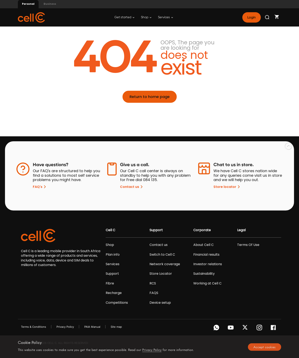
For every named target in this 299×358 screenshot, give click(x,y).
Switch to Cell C (162, 254)
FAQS (154, 293)
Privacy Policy (65, 326)
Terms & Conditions (33, 326)
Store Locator (161, 273)
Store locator (227, 186)
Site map (116, 326)
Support (112, 273)
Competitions (117, 302)
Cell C (110, 230)
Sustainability (204, 273)
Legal (241, 230)
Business (50, 4)
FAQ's (40, 186)
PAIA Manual (92, 326)
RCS (153, 283)
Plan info (113, 254)
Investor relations (207, 264)
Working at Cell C (207, 283)
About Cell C (203, 245)
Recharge (114, 293)
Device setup (160, 302)
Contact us (132, 186)
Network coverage (165, 264)
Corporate (202, 230)
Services (165, 17)
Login (251, 17)
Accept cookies (264, 347)
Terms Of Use (248, 245)
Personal (28, 4)
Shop (146, 17)
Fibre (110, 283)
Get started (124, 17)
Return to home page (150, 96)
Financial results (206, 254)
